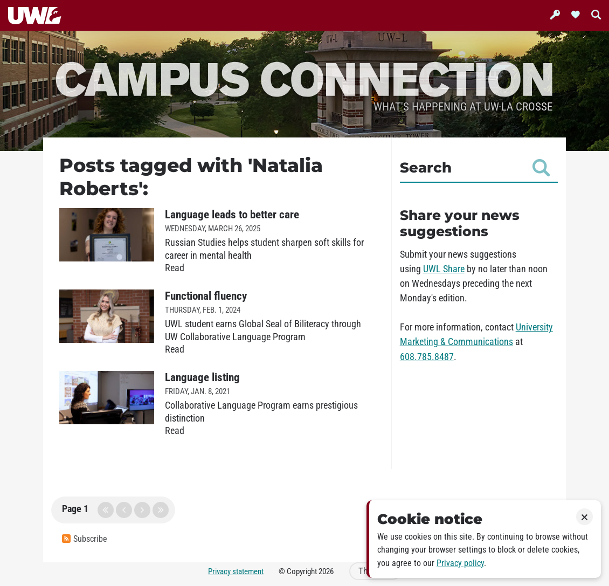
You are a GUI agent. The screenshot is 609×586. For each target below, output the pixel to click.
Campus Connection (304, 78)
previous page (124, 510)
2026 (326, 571)
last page (161, 510)
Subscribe (84, 539)
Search (475, 167)
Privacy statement (236, 571)
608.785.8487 (427, 356)
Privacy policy (460, 563)
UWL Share (444, 269)
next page (142, 510)
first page (106, 510)
